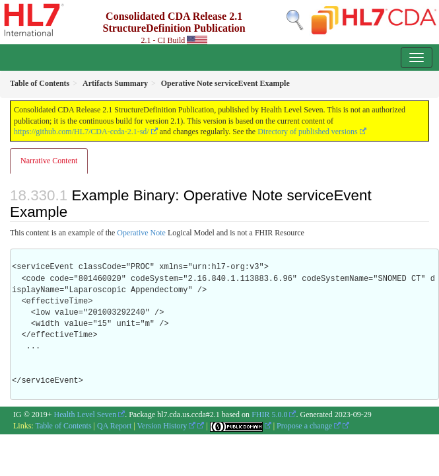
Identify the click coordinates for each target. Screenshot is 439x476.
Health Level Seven (85, 414)
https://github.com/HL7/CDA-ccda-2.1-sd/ (81, 131)
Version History (166, 425)
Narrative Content (48, 160)
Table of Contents (63, 425)
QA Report (114, 425)
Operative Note (141, 232)
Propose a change (309, 425)
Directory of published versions (307, 131)
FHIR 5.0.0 (269, 414)
